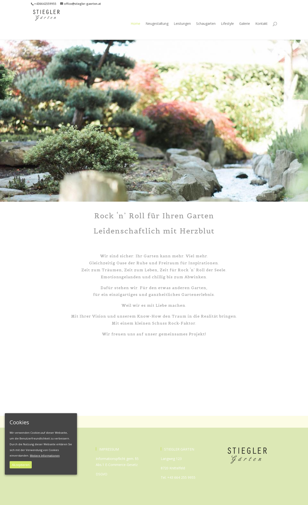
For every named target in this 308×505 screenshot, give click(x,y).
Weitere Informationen (45, 455)
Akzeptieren (21, 465)
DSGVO (101, 474)
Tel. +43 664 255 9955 (178, 477)
